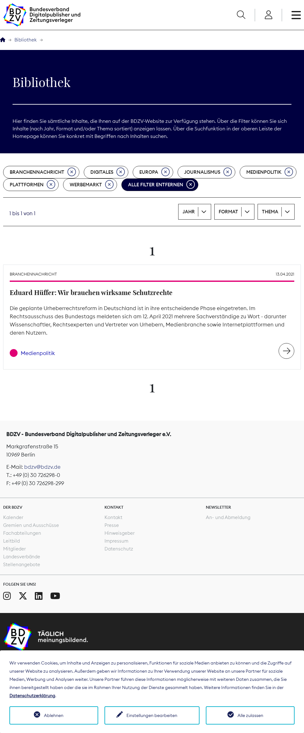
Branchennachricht (43, 172)
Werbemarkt (92, 184)
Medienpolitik (269, 172)
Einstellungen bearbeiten (151, 715)
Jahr (189, 212)
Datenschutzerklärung (32, 695)
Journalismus (208, 172)
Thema (270, 212)
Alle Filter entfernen (161, 184)
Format (228, 212)
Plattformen (32, 184)
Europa (154, 172)
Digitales (107, 172)
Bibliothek (25, 40)
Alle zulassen (250, 715)
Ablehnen (53, 715)
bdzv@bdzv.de (42, 466)
